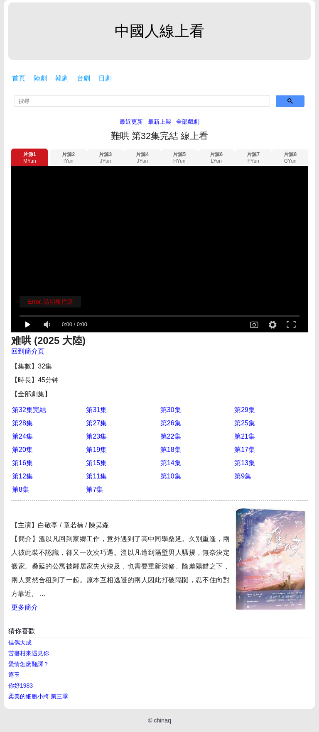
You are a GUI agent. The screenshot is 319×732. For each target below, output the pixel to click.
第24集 (22, 436)
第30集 (170, 409)
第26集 (170, 423)
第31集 (96, 409)
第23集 (96, 436)
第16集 (22, 462)
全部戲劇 (187, 121)
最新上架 (159, 121)
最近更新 (131, 121)
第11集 (96, 476)
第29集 (244, 409)
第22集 (170, 436)
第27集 (96, 423)
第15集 (96, 462)
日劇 (105, 78)
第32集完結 (29, 409)
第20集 (22, 449)
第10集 (170, 476)
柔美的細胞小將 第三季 (38, 696)
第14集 (170, 462)
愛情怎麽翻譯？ (28, 664)
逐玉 (14, 674)
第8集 (20, 489)
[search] (142, 101)
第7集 (94, 489)
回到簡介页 (27, 351)
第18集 (170, 449)
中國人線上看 (159, 30)
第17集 (244, 449)
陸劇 (40, 78)
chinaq (162, 720)
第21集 (244, 436)
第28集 (22, 423)
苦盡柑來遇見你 (28, 653)
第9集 (242, 476)
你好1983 (20, 685)
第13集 (244, 462)
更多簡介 (24, 607)
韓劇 (62, 78)
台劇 (83, 78)
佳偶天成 (20, 642)
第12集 (22, 476)
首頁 (18, 78)
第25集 (244, 423)
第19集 (96, 449)
